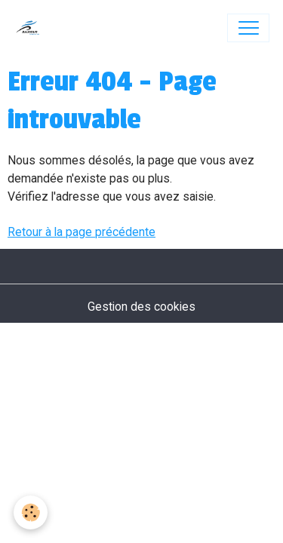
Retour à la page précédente (81, 232)
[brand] (31, 28)
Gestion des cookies (141, 306)
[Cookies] (31, 512)
